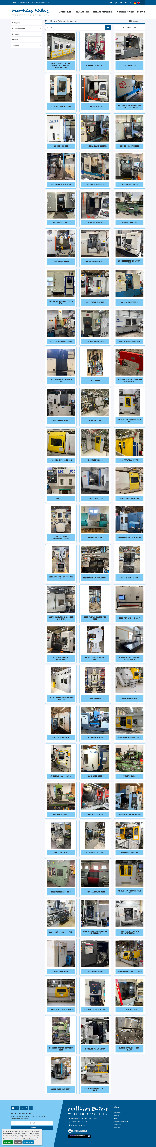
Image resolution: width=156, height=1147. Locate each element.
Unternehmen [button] (65, 12)
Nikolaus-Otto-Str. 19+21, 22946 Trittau (84, 1118)
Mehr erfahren (28, 1142)
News (115, 1115)
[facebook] (125, 2)
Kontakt (141, 12)
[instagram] (115, 2)
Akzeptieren (8, 1142)
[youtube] (110, 2)
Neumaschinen (82, 12)
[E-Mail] (32, 1123)
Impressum (117, 1124)
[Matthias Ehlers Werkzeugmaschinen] (88, 1110)
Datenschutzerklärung (29, 1139)
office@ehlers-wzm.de (41, 2)
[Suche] (75, 27)
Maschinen (117, 1112)
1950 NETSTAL (95, 698)
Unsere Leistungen (125, 12)
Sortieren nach (129, 27)
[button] (83, 12)
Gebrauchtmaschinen (103, 12)
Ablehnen (18, 1142)
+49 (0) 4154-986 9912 (21, 2)
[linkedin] (120, 2)
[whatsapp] (130, 2)
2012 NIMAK (95, 381)
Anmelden (32, 1128)
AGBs (115, 1118)
